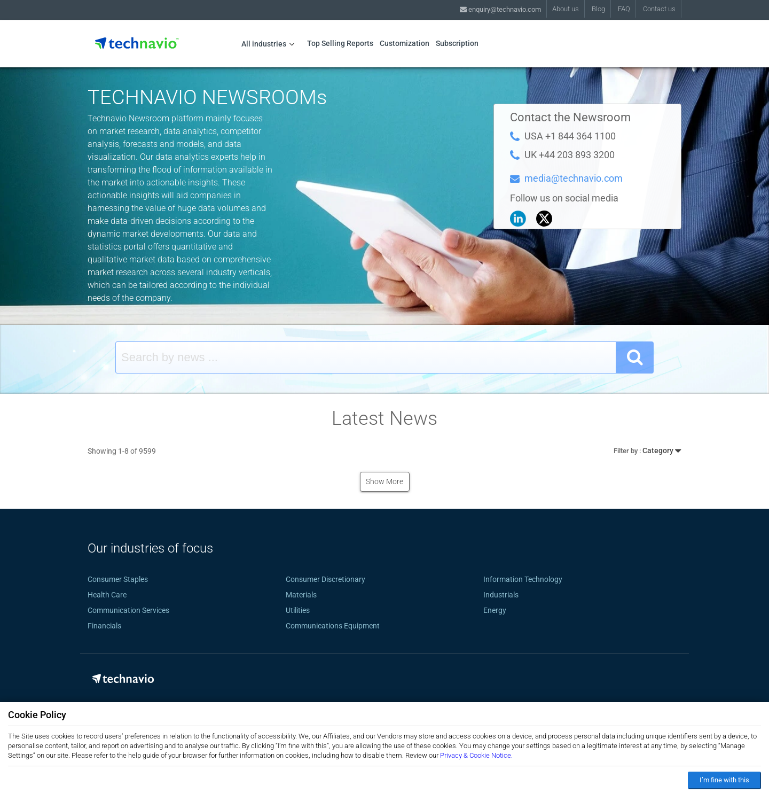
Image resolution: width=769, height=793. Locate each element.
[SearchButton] (635, 357)
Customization (404, 43)
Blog (598, 9)
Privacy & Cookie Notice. (476, 755)
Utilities (298, 610)
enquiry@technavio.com (500, 9)
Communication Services (128, 610)
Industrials (501, 594)
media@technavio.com (573, 178)
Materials (301, 594)
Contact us (659, 9)
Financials (104, 625)
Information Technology (522, 579)
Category (647, 449)
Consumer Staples (118, 579)
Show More (384, 481)
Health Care (107, 594)
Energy (494, 610)
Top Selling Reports (340, 43)
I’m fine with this (724, 780)
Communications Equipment (333, 625)
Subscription (457, 43)
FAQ (624, 9)
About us (565, 9)
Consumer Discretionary (325, 579)
